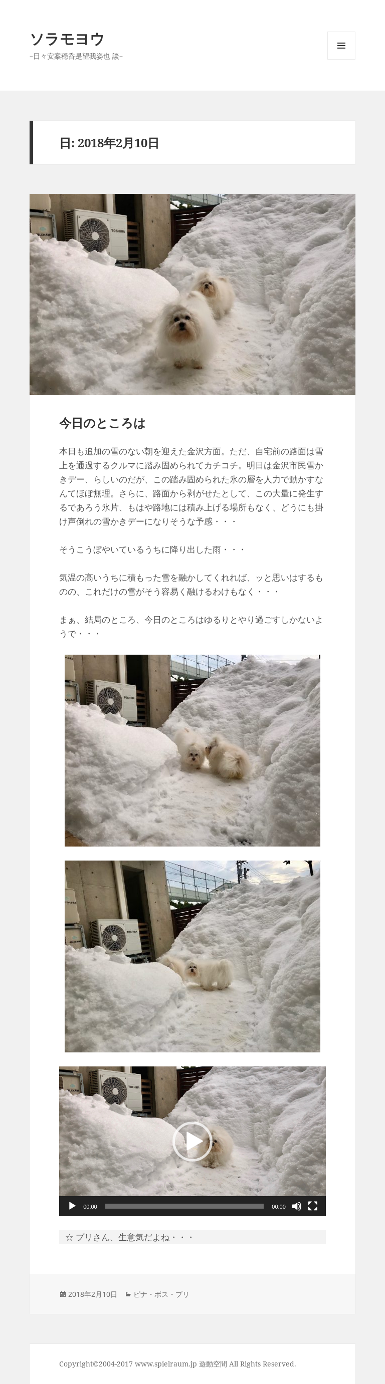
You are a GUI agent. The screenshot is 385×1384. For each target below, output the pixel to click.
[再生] (72, 1206)
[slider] (184, 1206)
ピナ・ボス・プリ (161, 1294)
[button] (192, 1142)
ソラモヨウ (67, 38)
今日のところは (102, 422)
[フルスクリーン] (313, 1206)
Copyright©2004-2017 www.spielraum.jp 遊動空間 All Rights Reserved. (177, 1363)
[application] (192, 1141)
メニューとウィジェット (341, 59)
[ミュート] (297, 1206)
